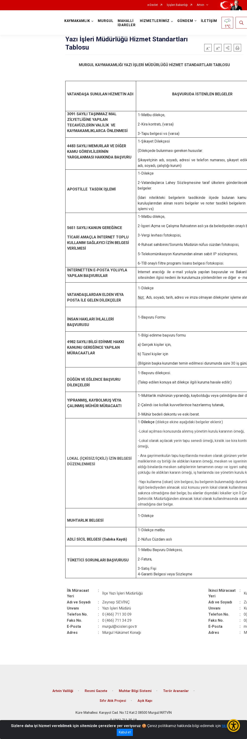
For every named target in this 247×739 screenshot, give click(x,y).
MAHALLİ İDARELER (127, 23)
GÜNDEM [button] (185, 21)
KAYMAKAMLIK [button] (77, 21)
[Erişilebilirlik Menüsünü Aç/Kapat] (233, 725)
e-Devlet (152, 5)
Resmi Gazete (96, 691)
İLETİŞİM (209, 21)
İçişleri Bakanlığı (177, 5)
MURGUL (105, 21)
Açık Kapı (145, 701)
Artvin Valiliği (62, 691)
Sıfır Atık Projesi (113, 701)
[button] (227, 47)
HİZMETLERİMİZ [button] (155, 21)
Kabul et (125, 732)
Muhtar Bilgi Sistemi (135, 691)
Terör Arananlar (176, 691)
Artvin (200, 5)
